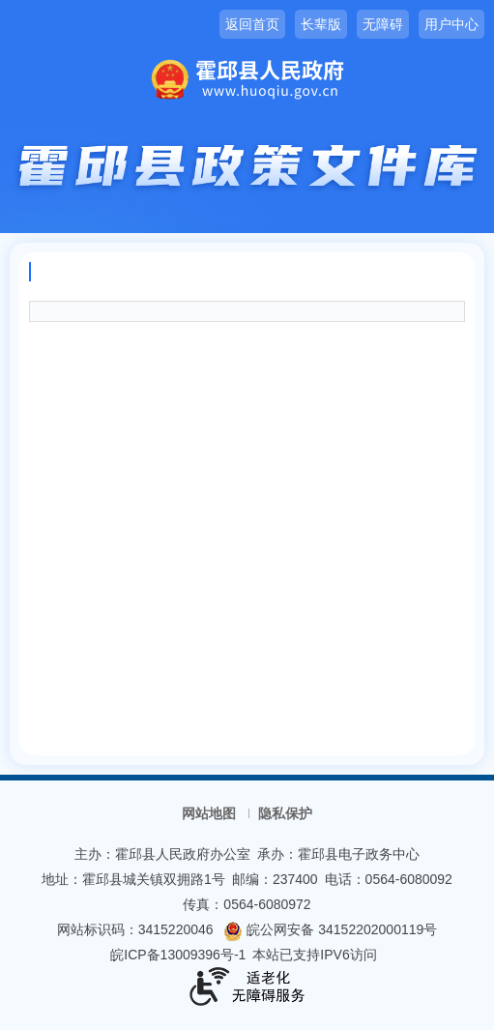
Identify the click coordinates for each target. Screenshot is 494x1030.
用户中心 (451, 24)
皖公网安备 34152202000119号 (330, 929)
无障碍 (383, 24)
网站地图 (209, 813)
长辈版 (321, 24)
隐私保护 (285, 813)
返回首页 (252, 24)
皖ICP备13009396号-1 (178, 954)
